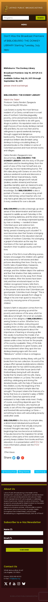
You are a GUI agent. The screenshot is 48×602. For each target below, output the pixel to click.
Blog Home (24, 471)
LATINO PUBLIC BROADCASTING (26, 596)
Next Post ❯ (40, 472)
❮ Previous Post (9, 472)
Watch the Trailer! (11, 99)
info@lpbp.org (14, 578)
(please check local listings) (16, 86)
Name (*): (8, 529)
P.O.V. (36, 442)
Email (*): (8, 538)
